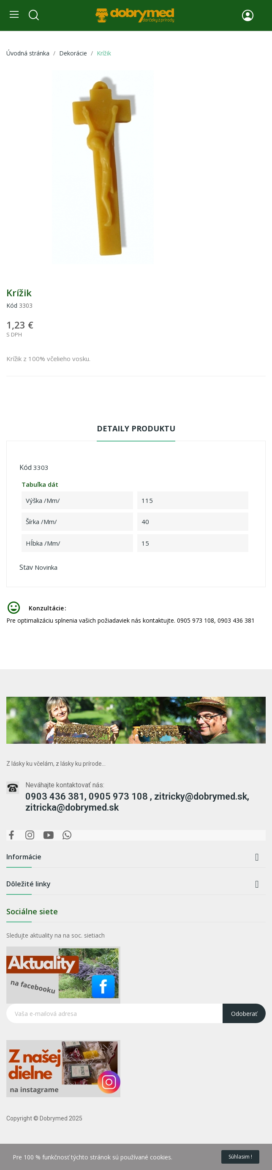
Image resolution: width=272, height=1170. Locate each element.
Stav (26, 567)
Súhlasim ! (240, 1156)
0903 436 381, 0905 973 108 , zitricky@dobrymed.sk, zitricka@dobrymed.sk (137, 802)
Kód (11, 305)
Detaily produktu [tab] (136, 428)
